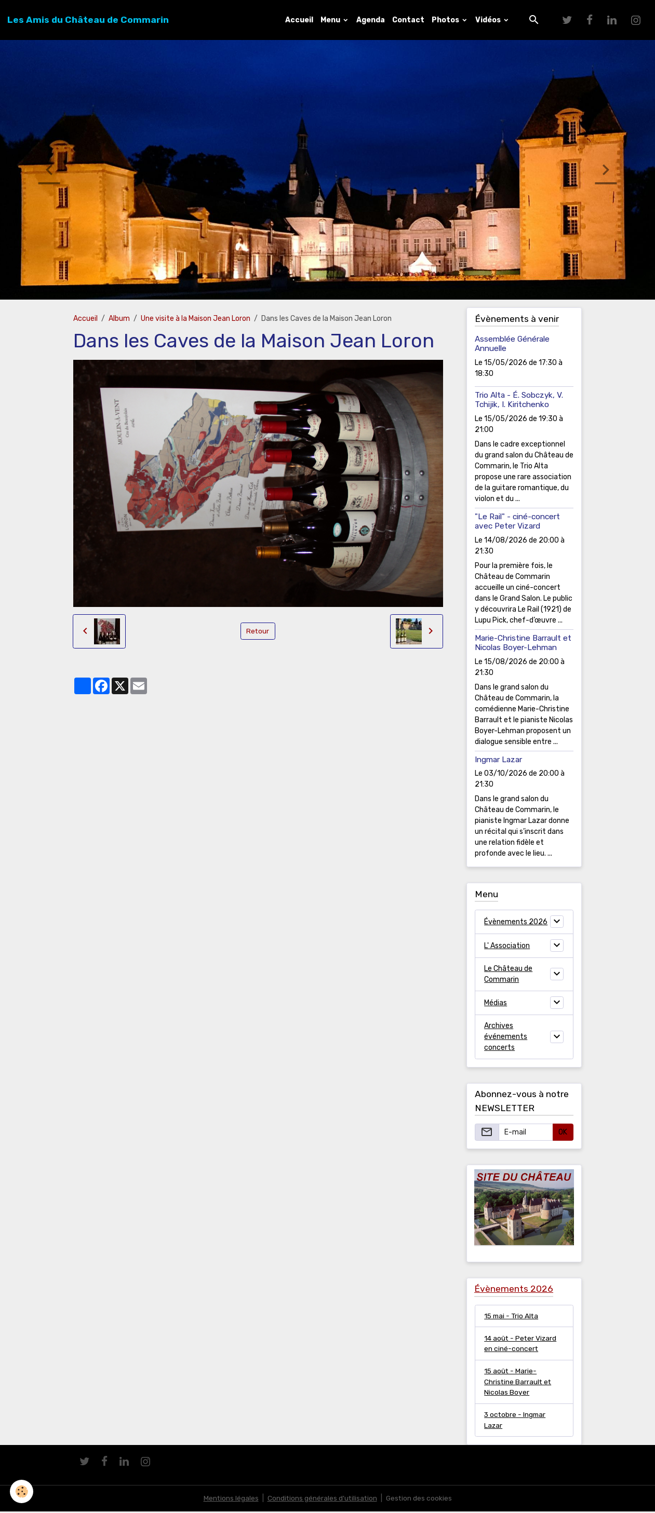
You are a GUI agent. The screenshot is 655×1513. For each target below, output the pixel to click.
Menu (331, 20)
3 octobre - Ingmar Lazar (515, 1421)
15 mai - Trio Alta (512, 1316)
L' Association (507, 945)
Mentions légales (230, 1499)
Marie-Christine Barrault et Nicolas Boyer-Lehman (523, 642)
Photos (446, 20)
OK (562, 1132)
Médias (495, 1002)
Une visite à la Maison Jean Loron (195, 318)
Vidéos (488, 20)
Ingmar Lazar (498, 759)
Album (119, 318)
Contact (408, 20)
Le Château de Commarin (508, 974)
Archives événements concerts (505, 1036)
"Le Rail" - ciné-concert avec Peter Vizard (517, 521)
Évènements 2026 (515, 921)
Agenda (370, 20)
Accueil (299, 20)
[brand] (88, 19)
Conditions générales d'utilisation (322, 1499)
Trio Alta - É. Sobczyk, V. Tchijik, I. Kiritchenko (519, 399)
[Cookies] (22, 1491)
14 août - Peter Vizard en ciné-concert (521, 1344)
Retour (258, 631)
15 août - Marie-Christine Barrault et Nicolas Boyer (518, 1382)
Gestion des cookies (419, 1499)
